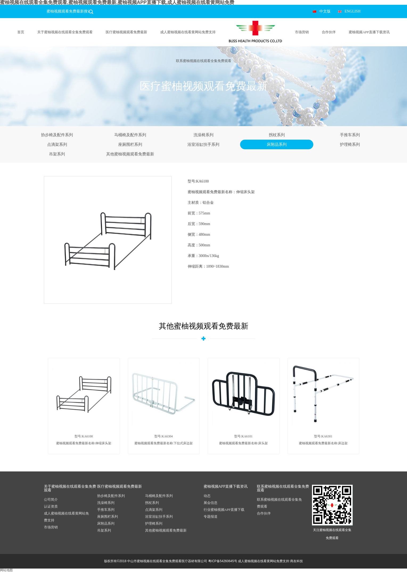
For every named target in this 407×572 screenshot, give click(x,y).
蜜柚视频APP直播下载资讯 (369, 32)
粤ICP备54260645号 (222, 561)
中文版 (325, 11)
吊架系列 (57, 154)
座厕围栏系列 (130, 144)
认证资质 (51, 506)
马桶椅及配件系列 (130, 135)
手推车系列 (350, 135)
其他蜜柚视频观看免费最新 (130, 154)
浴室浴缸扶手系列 (203, 144)
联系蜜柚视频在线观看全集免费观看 (203, 61)
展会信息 (210, 503)
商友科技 (296, 561)
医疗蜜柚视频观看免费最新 (126, 32)
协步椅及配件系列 (57, 135)
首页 (20, 32)
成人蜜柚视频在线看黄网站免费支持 (188, 32)
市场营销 (302, 32)
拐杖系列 (277, 135)
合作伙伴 (329, 32)
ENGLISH (353, 11)
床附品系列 (277, 144)
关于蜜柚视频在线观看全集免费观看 (65, 32)
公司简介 (51, 499)
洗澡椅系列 (203, 135)
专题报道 (210, 517)
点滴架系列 (57, 144)
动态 (207, 496)
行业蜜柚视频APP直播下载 (224, 510)
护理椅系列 (350, 144)
